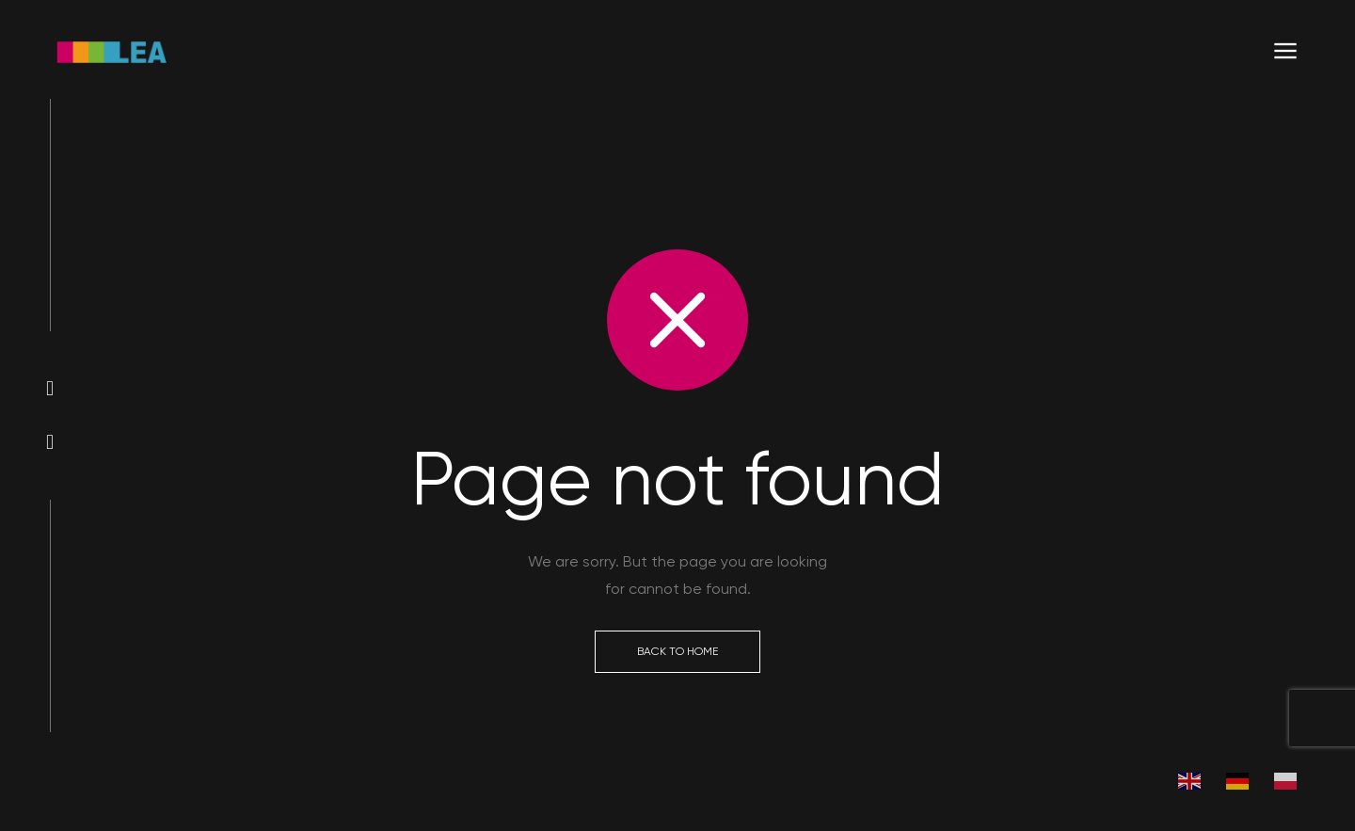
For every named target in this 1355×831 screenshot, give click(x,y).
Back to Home (677, 651)
